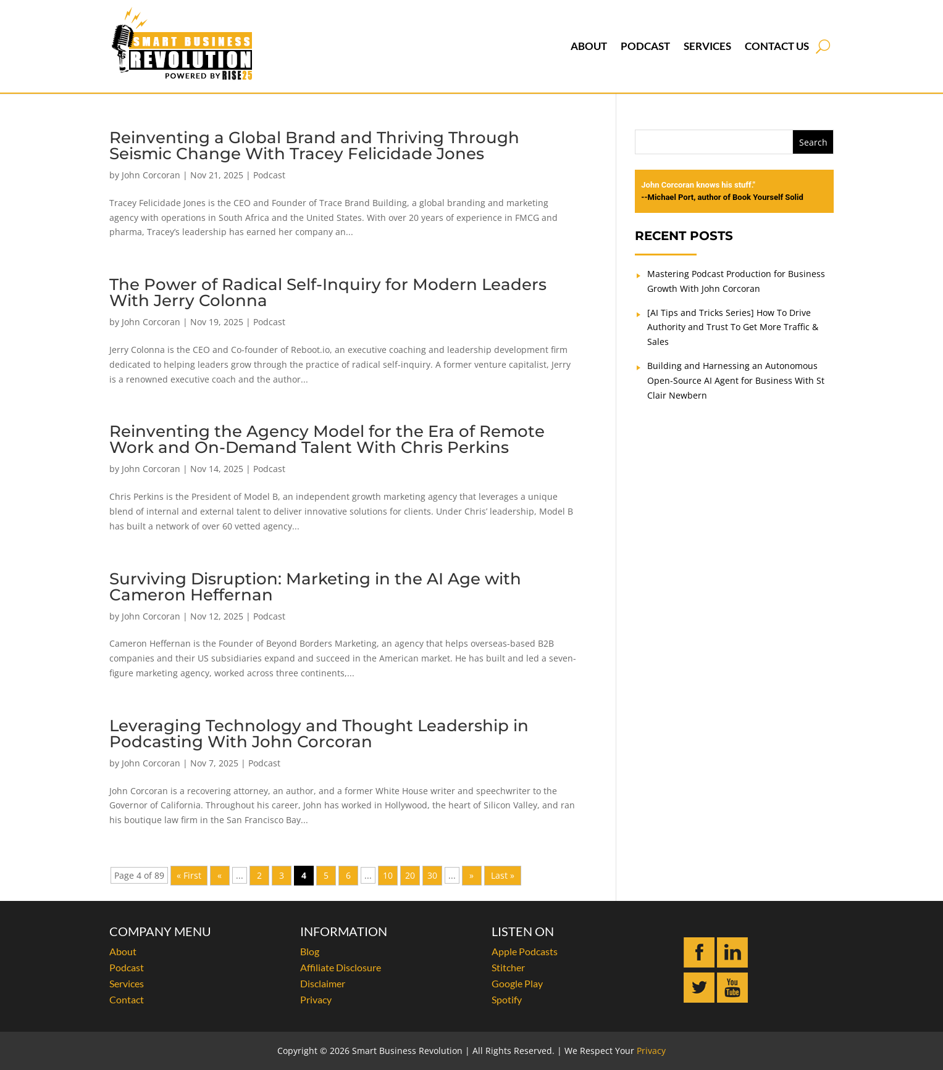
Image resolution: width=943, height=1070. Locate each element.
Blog (309, 951)
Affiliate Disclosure (340, 967)
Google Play (517, 983)
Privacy (316, 999)
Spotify (507, 999)
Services (707, 45)
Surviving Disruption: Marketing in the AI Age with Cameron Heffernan (315, 587)
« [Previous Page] (219, 875)
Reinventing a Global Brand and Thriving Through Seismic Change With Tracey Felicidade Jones (314, 146)
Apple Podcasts (525, 951)
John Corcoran (151, 175)
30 (432, 875)
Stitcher (508, 967)
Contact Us (777, 45)
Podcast (645, 45)
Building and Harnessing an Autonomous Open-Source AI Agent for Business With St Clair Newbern (735, 380)
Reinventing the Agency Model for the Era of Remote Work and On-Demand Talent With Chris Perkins (327, 439)
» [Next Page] (471, 875)
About (589, 45)
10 (388, 875)
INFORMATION (343, 931)
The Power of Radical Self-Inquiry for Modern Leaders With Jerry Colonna (328, 292)
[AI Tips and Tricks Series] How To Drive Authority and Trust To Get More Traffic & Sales (732, 327)
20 (410, 875)
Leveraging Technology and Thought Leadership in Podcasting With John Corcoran (319, 734)
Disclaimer (322, 983)
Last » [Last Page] (502, 875)
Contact (126, 999)
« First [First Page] (189, 875)
